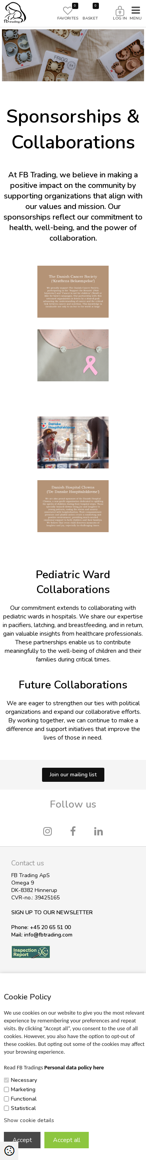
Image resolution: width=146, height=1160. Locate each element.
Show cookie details (29, 1120)
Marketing (23, 1089)
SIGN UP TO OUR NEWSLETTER (52, 912)
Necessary (24, 1080)
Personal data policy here (74, 1067)
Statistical (23, 1108)
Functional (24, 1099)
